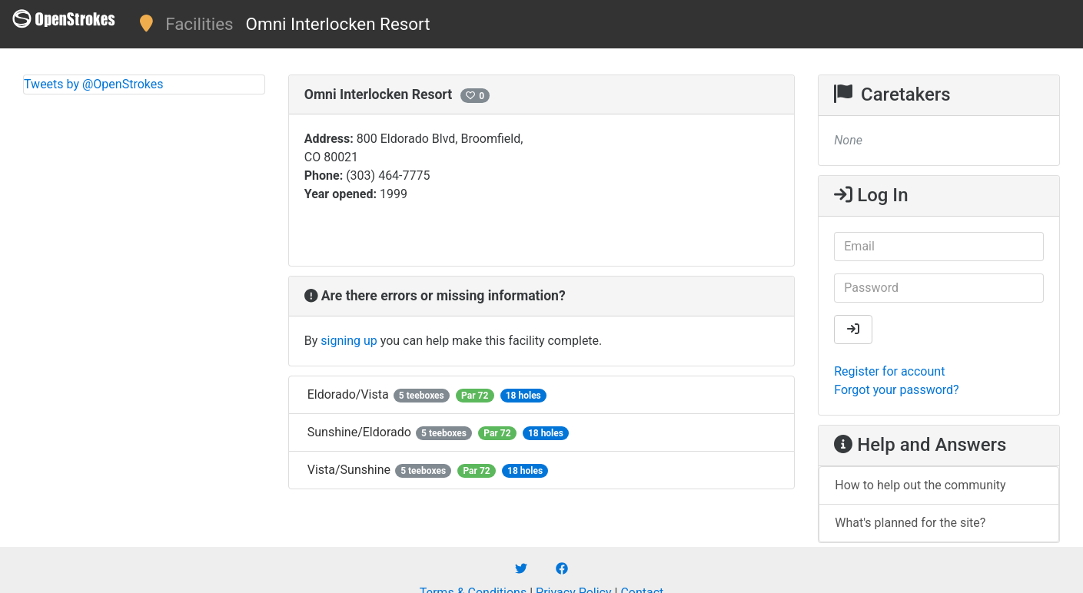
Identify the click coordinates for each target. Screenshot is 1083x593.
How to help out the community (920, 485)
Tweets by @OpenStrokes (94, 84)
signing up (349, 340)
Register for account (889, 371)
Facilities (199, 24)
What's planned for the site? (910, 522)
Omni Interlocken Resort (338, 24)
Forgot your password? (896, 390)
